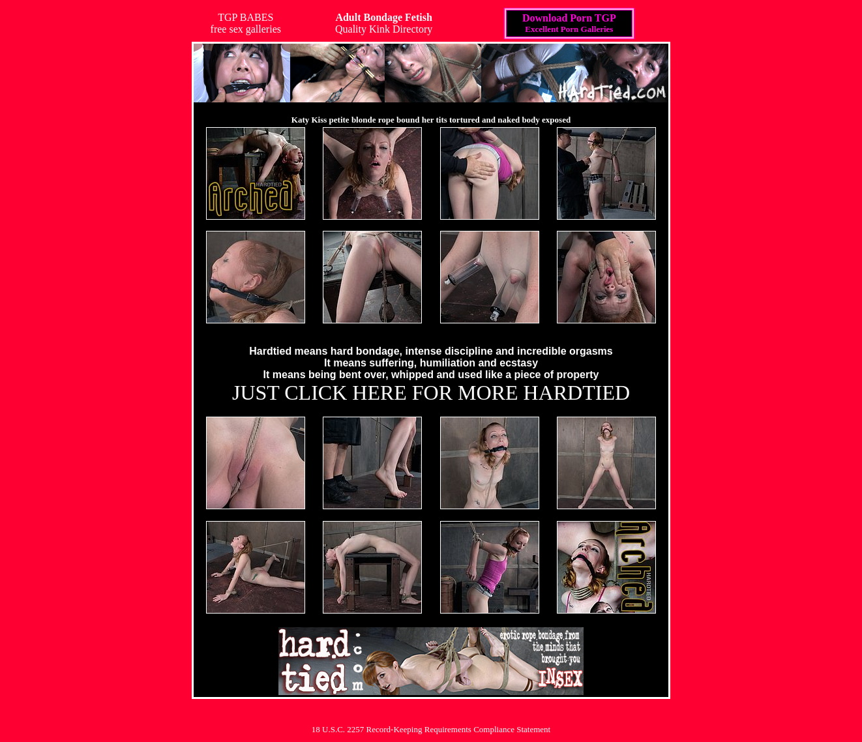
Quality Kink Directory (383, 23)
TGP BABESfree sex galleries (246, 23)
